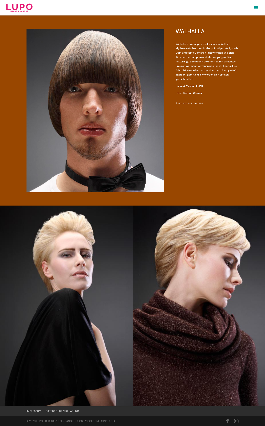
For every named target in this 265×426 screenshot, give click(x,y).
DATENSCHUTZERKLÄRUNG (62, 411)
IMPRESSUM (33, 411)
